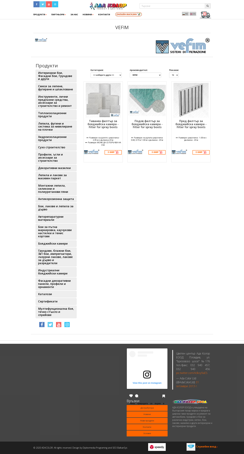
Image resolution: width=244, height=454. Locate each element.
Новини (88, 14)
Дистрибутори (147, 408)
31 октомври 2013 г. (187, 384)
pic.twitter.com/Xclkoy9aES (191, 373)
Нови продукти (147, 420)
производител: (139, 70)
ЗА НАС (74, 14)
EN (193, 13)
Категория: (97, 70)
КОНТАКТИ (104, 14)
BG (185, 13)
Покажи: (174, 70)
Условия (147, 433)
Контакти (147, 427)
